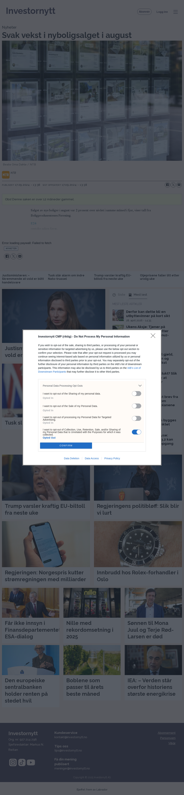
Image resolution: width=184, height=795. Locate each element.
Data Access (92, 458)
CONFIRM (66, 445)
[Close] (154, 336)
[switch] (136, 393)
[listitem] (92, 386)
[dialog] (92, 397)
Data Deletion (71, 458)
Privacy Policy (112, 458)
